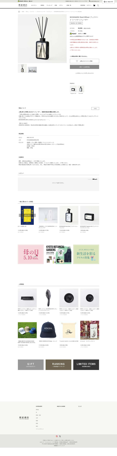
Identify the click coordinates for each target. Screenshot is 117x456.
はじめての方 (60, 409)
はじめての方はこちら (94, 1)
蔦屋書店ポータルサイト (83, 409)
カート (94, 6)
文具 (37, 417)
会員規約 (59, 423)
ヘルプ (58, 412)
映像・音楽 (38, 415)
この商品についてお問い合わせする (84, 73)
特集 (56, 5)
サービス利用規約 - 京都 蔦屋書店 (64, 420)
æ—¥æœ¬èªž (108, 1)
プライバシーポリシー (62, 431)
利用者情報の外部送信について (64, 437)
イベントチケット (40, 429)
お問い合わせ (60, 415)
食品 (37, 426)
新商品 (42, 5)
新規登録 (83, 5)
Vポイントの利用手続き (76, 36)
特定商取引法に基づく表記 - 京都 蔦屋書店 (66, 429)
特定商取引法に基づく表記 (63, 426)
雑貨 (37, 420)
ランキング (49, 5)
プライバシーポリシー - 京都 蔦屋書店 (65, 434)
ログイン (89, 5)
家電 (37, 423)
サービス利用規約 (61, 417)
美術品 (37, 409)
